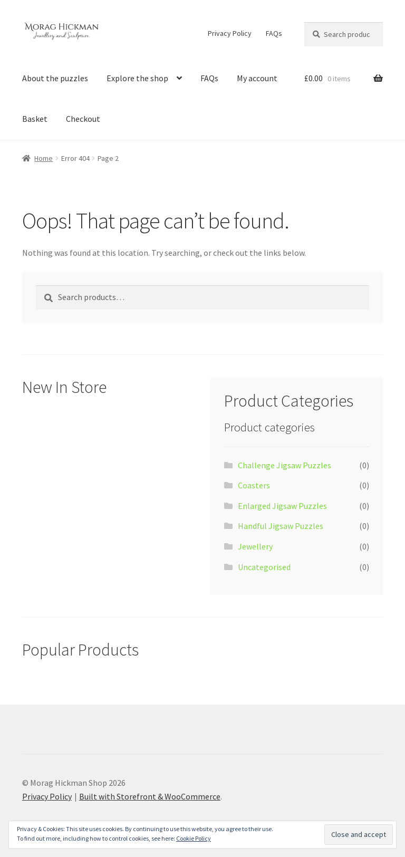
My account (257, 78)
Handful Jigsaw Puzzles (280, 526)
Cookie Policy (193, 838)
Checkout (83, 118)
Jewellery (255, 546)
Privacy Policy (230, 33)
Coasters (254, 485)
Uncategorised (264, 567)
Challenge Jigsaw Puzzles (284, 465)
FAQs (274, 33)
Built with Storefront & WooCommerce (149, 796)
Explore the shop (137, 78)
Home (43, 158)
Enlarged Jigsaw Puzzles (282, 505)
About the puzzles (55, 78)
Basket (34, 118)
